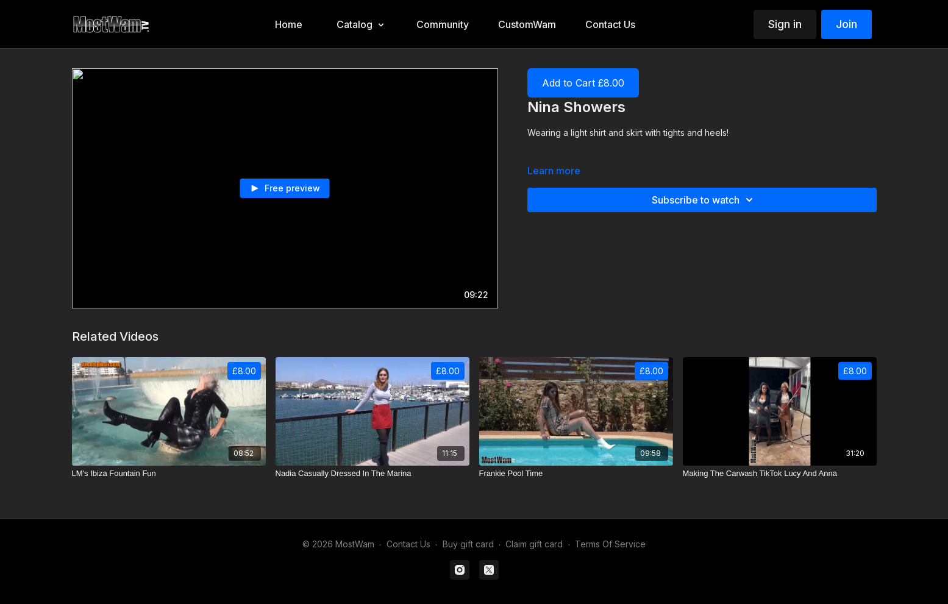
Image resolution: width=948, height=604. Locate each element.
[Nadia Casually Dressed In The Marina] (372, 473)
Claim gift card (534, 544)
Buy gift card (468, 544)
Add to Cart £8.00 (583, 83)
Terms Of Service (610, 544)
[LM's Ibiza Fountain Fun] (169, 473)
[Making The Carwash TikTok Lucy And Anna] (780, 473)
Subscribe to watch (704, 200)
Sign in (785, 24)
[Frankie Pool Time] (576, 473)
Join (846, 24)
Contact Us (408, 544)
